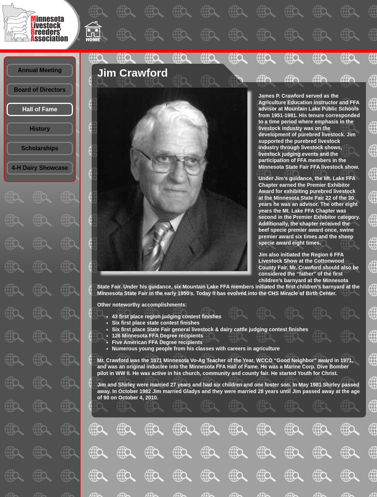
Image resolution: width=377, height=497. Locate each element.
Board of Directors (40, 90)
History (39, 129)
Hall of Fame (39, 109)
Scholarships (39, 148)
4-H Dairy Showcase (40, 168)
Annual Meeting (39, 70)
